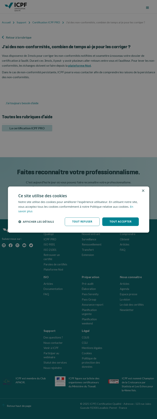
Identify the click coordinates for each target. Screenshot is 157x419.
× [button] (143, 190)
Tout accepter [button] (120, 221)
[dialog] (78, 209)
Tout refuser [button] (82, 221)
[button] (36, 221)
